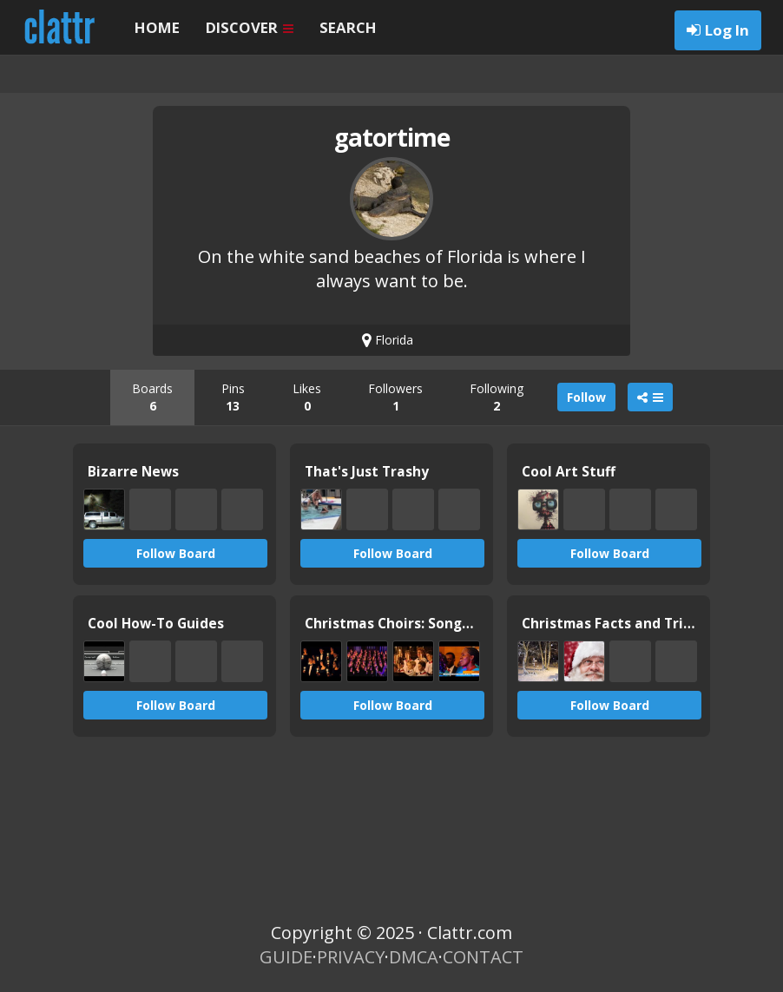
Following (496, 397)
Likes (307, 397)
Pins (233, 397)
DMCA (413, 957)
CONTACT (483, 957)
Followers (395, 397)
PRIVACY (351, 957)
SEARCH (348, 27)
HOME (157, 27)
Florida (387, 340)
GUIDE (286, 957)
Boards (152, 397)
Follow (586, 397)
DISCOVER (249, 27)
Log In (727, 30)
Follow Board (175, 553)
